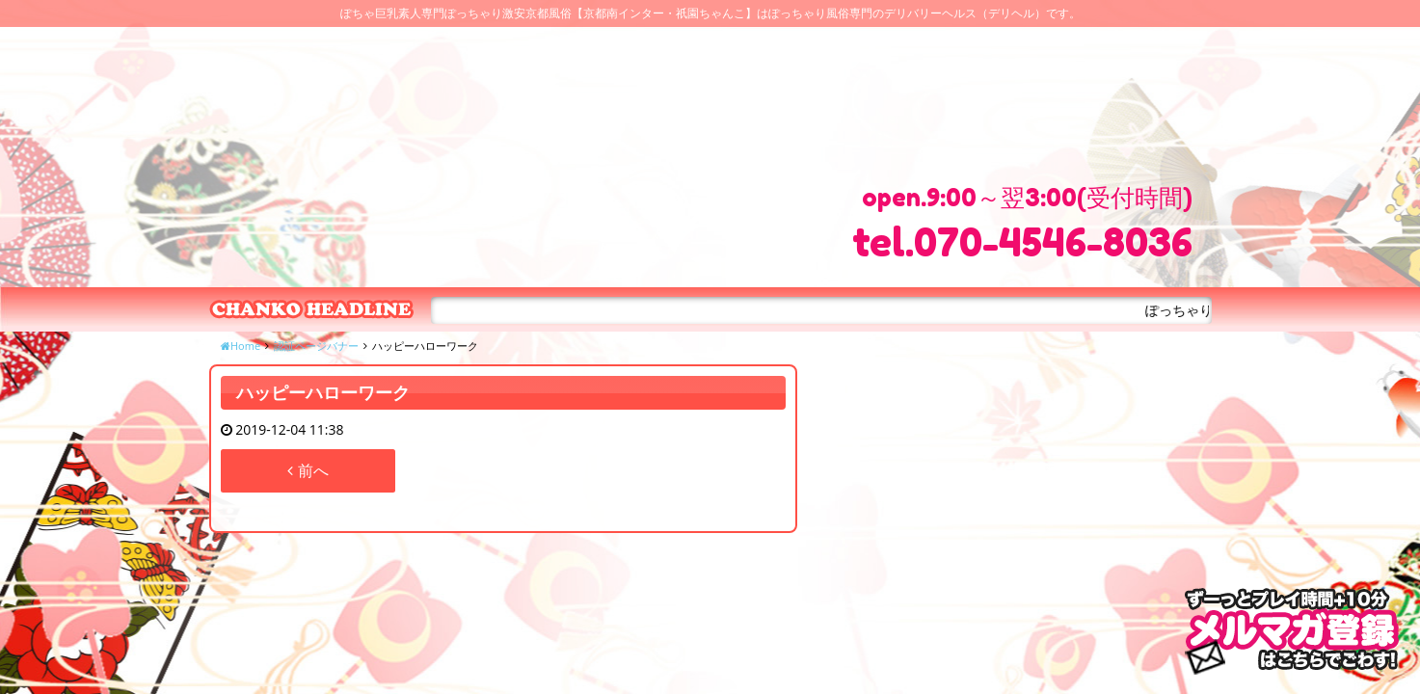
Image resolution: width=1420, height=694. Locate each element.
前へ (307, 470)
